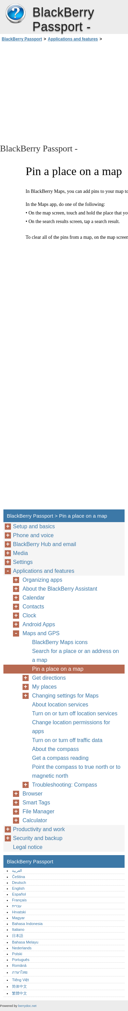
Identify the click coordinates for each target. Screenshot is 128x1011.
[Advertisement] (64, 92)
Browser (33, 794)
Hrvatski (19, 912)
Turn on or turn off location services (74, 713)
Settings (23, 562)
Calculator (35, 820)
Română (19, 965)
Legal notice (27, 847)
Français (19, 900)
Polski (17, 954)
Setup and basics (34, 526)
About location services (60, 704)
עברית (17, 906)
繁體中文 (19, 993)
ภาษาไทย (20, 972)
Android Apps (39, 624)
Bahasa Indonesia (27, 924)
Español (19, 894)
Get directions (49, 678)
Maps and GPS (41, 633)
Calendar (34, 598)
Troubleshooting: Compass (64, 785)
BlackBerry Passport (15, 13)
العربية (17, 870)
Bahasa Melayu (25, 942)
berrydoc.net (27, 1006)
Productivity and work (39, 829)
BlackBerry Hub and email (44, 544)
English (18, 888)
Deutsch (19, 882)
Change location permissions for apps (71, 726)
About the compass (55, 749)
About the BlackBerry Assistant (60, 589)
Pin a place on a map (57, 669)
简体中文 (19, 986)
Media (20, 553)
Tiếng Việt (20, 980)
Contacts (33, 606)
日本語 (17, 936)
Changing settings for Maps (65, 696)
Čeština (18, 877)
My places (44, 687)
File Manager (38, 811)
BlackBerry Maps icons (60, 642)
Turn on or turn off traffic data (67, 740)
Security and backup (37, 838)
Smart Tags (36, 802)
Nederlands (21, 948)
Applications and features (73, 39)
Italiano (18, 929)
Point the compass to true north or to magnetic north (76, 771)
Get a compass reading (60, 758)
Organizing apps (42, 580)
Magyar (18, 918)
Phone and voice (33, 535)
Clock (29, 615)
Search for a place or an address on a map (75, 655)
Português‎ (20, 960)
